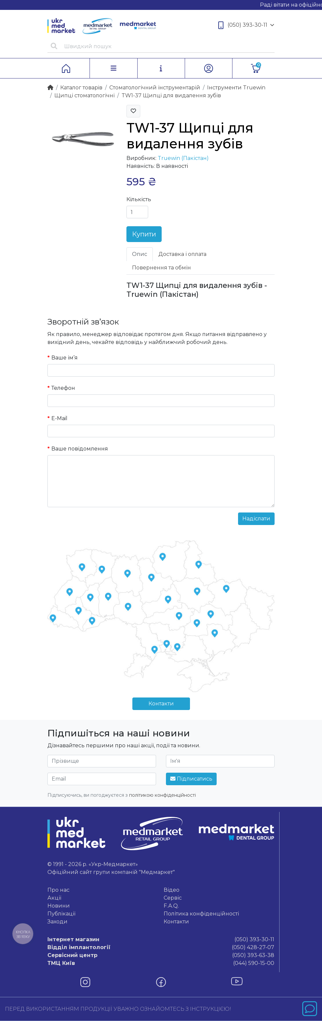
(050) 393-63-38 (160, 955)
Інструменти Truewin (236, 87)
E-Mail (59, 418)
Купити (144, 234)
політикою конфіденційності (162, 795)
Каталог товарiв (81, 87)
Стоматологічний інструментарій (154, 87)
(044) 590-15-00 (160, 963)
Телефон (63, 388)
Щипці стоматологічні (84, 95)
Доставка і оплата (182, 254)
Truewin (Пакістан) (183, 158)
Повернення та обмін (161, 267)
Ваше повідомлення (79, 449)
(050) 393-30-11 (246, 25)
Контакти (161, 703)
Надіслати (256, 518)
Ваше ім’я (64, 358)
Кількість (138, 199)
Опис (139, 254)
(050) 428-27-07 (160, 947)
